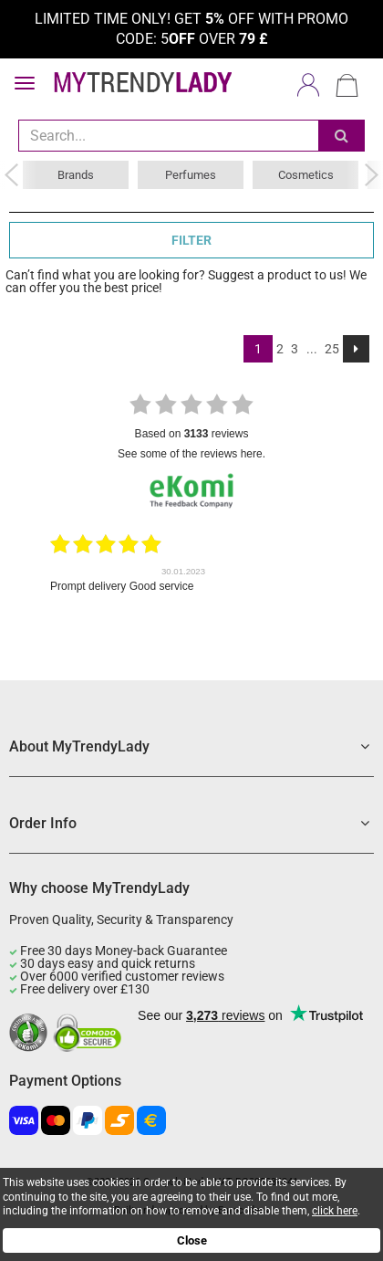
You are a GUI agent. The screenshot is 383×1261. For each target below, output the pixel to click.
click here (334, 1210)
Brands (75, 175)
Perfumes (190, 175)
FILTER (191, 240)
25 (332, 349)
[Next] (356, 349)
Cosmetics (306, 175)
